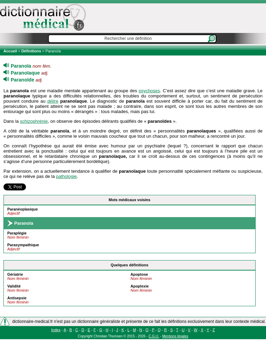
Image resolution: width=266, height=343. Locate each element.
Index (56, 330)
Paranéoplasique (22, 209)
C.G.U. (154, 336)
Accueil (10, 51)
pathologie (66, 176)
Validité (14, 286)
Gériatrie (15, 274)
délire (53, 101)
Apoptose (139, 274)
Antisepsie (17, 298)
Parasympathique (23, 245)
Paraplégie (17, 233)
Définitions (31, 51)
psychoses (149, 90)
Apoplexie (140, 286)
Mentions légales (175, 336)
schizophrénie (34, 121)
